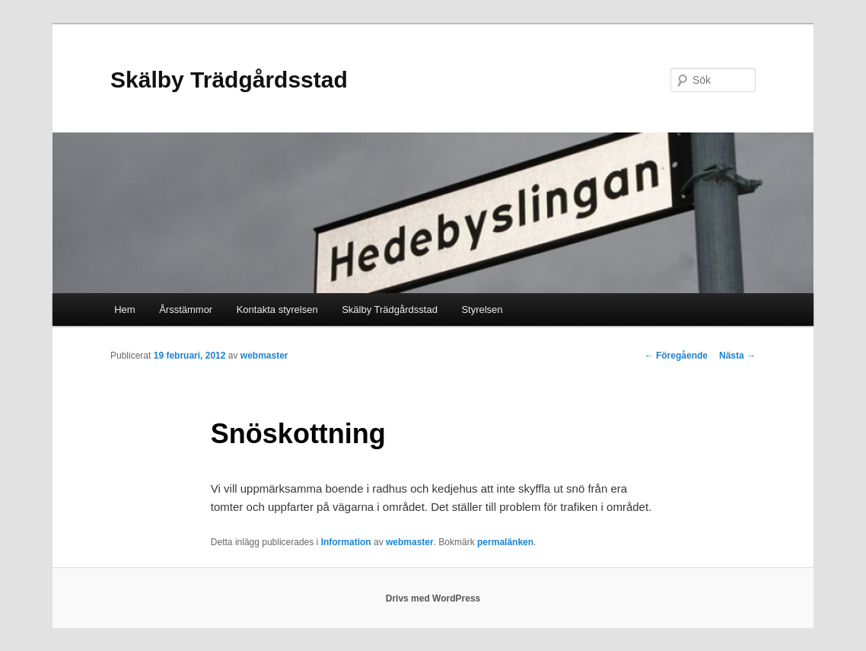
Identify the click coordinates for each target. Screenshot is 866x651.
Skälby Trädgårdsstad (229, 79)
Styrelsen (481, 309)
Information (346, 542)
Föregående (676, 355)
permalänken (505, 542)
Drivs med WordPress (433, 598)
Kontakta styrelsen (277, 309)
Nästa (737, 355)
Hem (124, 309)
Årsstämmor (185, 309)
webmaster (264, 355)
